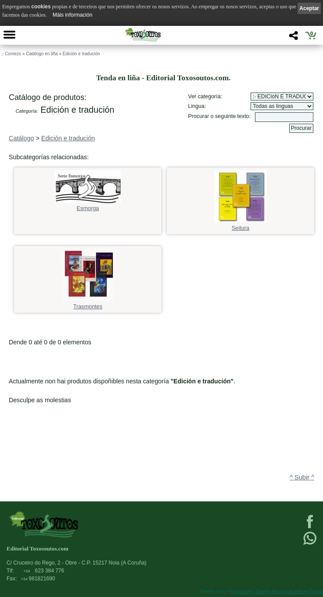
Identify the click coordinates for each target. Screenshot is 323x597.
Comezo (13, 53)
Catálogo (21, 138)
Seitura (240, 225)
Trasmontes (87, 304)
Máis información (73, 15)
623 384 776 (43, 571)
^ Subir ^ (302, 477)
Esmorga (88, 205)
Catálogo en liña (41, 53)
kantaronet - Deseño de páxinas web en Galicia (277, 591)
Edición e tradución (81, 53)
